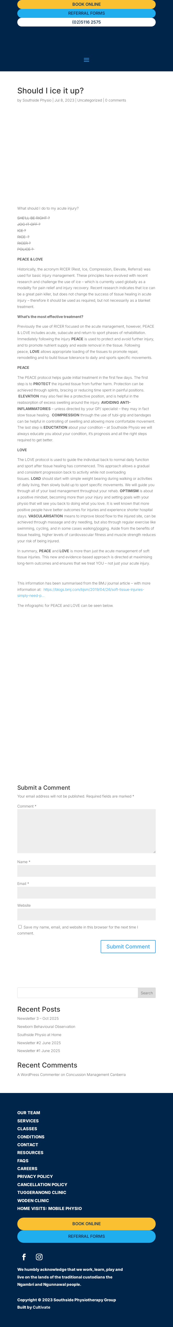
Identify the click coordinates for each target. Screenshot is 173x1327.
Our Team (28, 1112)
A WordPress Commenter (38, 1074)
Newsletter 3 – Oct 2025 (38, 1018)
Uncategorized (89, 100)
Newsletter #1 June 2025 (38, 1050)
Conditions (31, 1136)
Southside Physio (37, 100)
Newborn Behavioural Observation (46, 1026)
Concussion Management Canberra (96, 1074)
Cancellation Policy (42, 1184)
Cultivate (41, 1307)
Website (24, 905)
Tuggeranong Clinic (41, 1192)
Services (28, 1120)
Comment (26, 806)
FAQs (23, 1160)
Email (23, 883)
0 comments (115, 100)
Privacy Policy (35, 1176)
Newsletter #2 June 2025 (39, 1043)
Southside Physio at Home (39, 1034)
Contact (27, 1144)
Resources (30, 1152)
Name (23, 861)
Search (147, 993)
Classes (27, 1128)
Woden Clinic (33, 1200)
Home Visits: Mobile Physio (49, 1208)
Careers (27, 1168)
